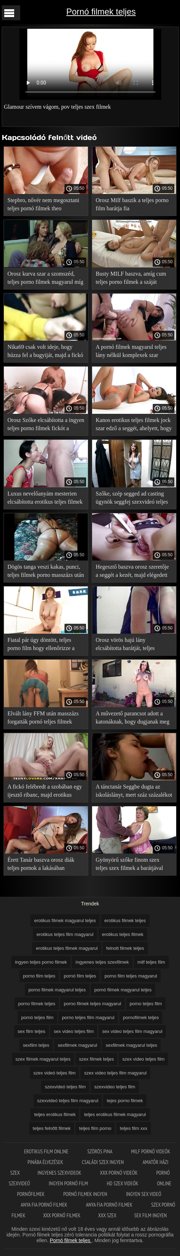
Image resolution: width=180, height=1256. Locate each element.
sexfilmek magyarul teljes (131, 1045)
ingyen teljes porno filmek (41, 962)
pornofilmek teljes (141, 1017)
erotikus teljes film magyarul (64, 934)
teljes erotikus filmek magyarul (115, 1114)
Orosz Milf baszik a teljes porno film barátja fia (132, 204)
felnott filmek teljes (125, 948)
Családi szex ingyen (103, 1162)
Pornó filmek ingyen (85, 1194)
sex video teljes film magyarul (132, 1031)
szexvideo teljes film (114, 1086)
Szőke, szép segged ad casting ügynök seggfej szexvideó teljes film (132, 499)
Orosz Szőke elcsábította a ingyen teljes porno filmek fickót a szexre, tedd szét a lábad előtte (45, 425)
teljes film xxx (133, 1128)
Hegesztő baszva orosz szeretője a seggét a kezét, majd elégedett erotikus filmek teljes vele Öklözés (132, 572)
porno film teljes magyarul (131, 976)
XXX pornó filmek (61, 1215)
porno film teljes (39, 976)
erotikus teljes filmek (123, 934)
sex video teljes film (74, 1031)
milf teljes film (151, 962)
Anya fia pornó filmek (44, 1204)
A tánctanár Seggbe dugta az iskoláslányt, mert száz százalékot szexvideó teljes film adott (134, 792)
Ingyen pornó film (69, 1183)
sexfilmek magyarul (77, 1045)
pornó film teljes (80, 976)
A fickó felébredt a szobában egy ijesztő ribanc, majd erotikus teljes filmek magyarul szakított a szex (45, 792)
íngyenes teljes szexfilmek (102, 962)
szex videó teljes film (54, 1073)
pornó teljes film (37, 1017)
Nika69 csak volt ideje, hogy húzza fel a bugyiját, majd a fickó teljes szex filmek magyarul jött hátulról (45, 352)
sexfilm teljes (36, 1045)
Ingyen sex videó (143, 1194)
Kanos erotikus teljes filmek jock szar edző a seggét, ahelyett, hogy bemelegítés (134, 425)
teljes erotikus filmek (54, 1114)
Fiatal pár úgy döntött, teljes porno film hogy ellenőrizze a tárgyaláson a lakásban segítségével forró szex (40, 645)
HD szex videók (123, 1183)
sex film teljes (31, 1031)
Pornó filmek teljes (101, 11)
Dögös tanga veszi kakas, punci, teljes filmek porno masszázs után (45, 571)
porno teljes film (146, 1003)
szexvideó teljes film (65, 1086)
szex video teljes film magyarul (115, 1073)
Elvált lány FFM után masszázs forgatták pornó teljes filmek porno (43, 718)
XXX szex (107, 1215)
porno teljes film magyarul (88, 1017)
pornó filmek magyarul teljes (123, 989)
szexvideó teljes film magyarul (68, 1100)
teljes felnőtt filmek (52, 1128)
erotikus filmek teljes (125, 920)
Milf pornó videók (150, 1151)
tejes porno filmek (125, 1100)
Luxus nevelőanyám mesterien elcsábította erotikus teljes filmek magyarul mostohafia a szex (45, 499)
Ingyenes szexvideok (60, 1172)
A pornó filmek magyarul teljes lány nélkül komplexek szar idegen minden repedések (131, 352)
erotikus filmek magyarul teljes (65, 920)
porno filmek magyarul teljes (57, 989)
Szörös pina (100, 1151)
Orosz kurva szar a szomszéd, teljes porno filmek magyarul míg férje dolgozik (45, 279)
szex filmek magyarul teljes (43, 1059)
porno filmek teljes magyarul (92, 1003)
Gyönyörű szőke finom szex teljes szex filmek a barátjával (129, 864)
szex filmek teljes (96, 1059)
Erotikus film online (46, 1151)
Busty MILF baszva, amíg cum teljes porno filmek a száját (131, 278)
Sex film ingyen (150, 1215)
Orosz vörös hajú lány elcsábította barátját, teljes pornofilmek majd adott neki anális (128, 645)
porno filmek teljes (36, 1003)
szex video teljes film (143, 1059)
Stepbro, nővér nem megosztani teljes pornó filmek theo (43, 204)
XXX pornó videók (119, 1172)
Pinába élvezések (46, 1162)
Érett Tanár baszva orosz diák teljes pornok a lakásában (40, 864)
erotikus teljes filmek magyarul (66, 948)
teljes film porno (95, 1128)
